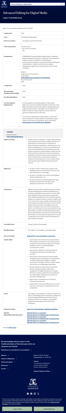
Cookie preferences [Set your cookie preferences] (49, 409)
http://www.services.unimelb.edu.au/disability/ (36, 122)
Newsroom (4, 365)
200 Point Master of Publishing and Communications (43, 322)
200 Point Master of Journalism (36, 321)
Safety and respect (7, 362)
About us (3, 355)
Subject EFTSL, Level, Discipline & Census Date (41, 236)
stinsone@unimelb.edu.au (15, 136)
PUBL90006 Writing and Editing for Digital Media (35, 78)
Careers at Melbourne (7, 359)
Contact (3, 368)
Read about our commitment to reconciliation (15, 350)
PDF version (12, 327)
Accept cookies (17, 409)
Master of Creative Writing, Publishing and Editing (42, 309)
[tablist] (37, 4)
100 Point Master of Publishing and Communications (43, 315)
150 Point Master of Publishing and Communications (43, 319)
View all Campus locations (42, 371)
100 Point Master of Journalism (36, 313)
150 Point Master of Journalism (36, 317)
